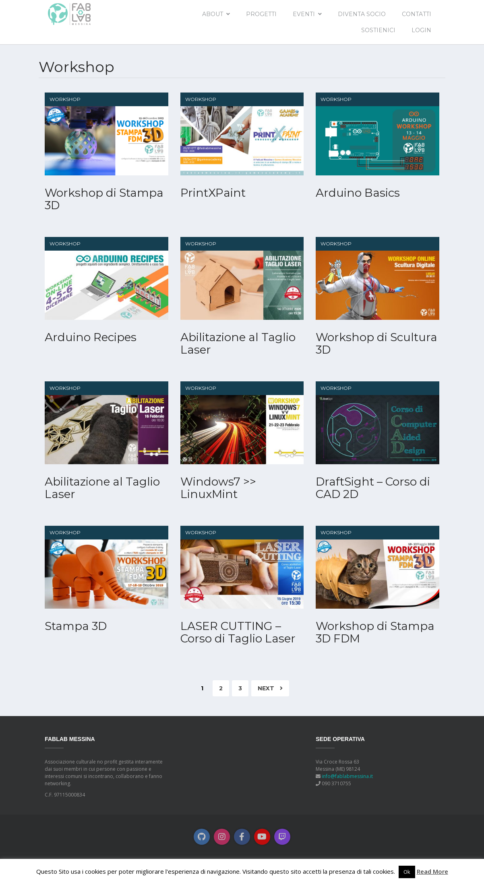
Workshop (65, 99)
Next (270, 688)
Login (421, 30)
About (212, 14)
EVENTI (304, 14)
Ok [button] (406, 871)
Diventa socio (362, 14)
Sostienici (378, 30)
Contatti (416, 14)
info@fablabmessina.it (347, 776)
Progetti (261, 14)
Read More (432, 871)
